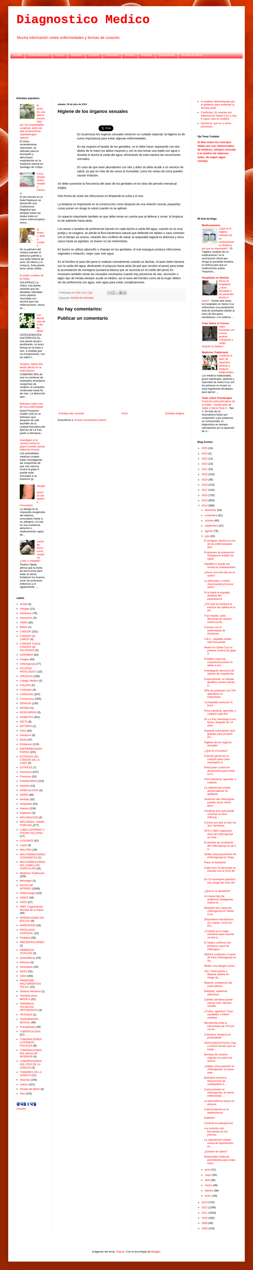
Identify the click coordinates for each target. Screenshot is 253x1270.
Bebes (23, 627)
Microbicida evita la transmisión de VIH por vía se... (219, 1026)
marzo (209, 1185)
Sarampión (26, 966)
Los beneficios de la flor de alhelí (41, 322)
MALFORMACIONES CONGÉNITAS (32, 856)
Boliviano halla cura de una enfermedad (31, 405)
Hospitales (26, 803)
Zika (22, 1093)
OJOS (23, 902)
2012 (205, 1207)
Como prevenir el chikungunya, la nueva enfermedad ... (219, 1092)
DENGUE (25, 703)
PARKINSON (27, 925)
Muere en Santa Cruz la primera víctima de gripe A (220, 650)
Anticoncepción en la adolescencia (216, 1111)
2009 (205, 1223)
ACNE (23, 604)
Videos (24, 1084)
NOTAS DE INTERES (82, 297)
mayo (208, 1174)
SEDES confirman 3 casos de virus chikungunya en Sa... (220, 957)
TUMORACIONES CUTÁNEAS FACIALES (31, 1042)
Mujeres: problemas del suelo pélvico (218, 984)
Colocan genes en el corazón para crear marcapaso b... (217, 759)
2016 (205, 495)
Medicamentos (211, 225)
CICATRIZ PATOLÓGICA (28, 670)
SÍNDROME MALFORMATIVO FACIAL (30, 983)
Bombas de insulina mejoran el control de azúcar (218, 1057)
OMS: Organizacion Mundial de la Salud (31, 908)
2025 (205, 448)
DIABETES (26, 717)
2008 (205, 1228)
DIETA (23, 721)
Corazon (93, 55)
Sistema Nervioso (30, 991)
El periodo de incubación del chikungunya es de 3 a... (220, 845)
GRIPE (24, 794)
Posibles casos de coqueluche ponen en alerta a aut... (218, 662)
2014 (205, 505)
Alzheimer (26, 613)
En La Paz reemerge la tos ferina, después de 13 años (220, 722)
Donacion (25, 735)
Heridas (130, 55)
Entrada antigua (174, 413)
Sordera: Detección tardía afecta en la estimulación (31, 367)
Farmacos (26, 771)
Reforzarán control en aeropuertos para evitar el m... (219, 770)
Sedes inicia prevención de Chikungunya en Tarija (220, 856)
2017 (205, 489)
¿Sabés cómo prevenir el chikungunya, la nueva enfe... (219, 1069)
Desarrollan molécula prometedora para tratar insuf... (219, 1160)
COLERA (25, 685)
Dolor (23, 730)
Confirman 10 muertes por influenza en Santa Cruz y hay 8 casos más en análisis (218, 115)
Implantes (25, 812)
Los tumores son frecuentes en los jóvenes (215, 1131)
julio (207, 536)
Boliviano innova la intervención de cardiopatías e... (215, 1081)
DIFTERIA (26, 726)
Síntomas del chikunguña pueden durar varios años (219, 802)
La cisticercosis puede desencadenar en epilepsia (217, 790)
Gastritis (25, 785)
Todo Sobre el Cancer (215, 323)
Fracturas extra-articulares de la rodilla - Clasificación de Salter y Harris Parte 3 (218, 404)
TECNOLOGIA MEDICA (28, 997)
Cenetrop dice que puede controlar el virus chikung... (219, 814)
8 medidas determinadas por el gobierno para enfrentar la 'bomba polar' (218, 104)
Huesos (24, 808)
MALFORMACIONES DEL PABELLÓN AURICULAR (32, 865)
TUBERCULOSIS (30, 1031)
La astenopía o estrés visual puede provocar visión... (218, 584)
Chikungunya (27, 663)
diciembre (211, 510)
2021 (205, 469)
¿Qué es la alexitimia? (217, 891)
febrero (209, 1190)
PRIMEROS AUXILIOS (27, 951)
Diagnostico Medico (83, 20)
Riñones (25, 962)
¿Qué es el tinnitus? (216, 750)
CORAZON (26, 694)
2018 (205, 484)
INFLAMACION (29, 817)
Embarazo (112, 55)
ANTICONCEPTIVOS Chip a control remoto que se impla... (220, 1046)
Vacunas (25, 1079)
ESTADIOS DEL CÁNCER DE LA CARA (29, 759)
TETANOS (26, 1014)
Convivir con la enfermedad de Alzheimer (214, 630)
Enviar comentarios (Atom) (90, 419)
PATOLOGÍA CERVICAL (27, 931)
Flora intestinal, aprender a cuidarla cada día (220, 712)
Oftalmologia (27, 893)
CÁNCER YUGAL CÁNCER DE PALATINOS (30, 647)
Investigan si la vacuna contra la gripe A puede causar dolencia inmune (32, 445)
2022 (205, 463)
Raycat (120, 1251)
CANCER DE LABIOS (28, 637)
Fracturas (25, 776)
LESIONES (26, 840)
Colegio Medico (29, 680)
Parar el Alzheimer (215, 862)
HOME (17, 55)
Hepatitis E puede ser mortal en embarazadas (219, 565)
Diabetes (76, 55)
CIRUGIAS (26, 676)
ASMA (23, 622)
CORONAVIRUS (38, 55)
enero (208, 1195)
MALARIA (25, 849)
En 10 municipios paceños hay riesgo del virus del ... (219, 882)
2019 (205, 479)
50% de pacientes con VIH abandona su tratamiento (220, 693)
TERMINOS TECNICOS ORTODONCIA (29, 1007)
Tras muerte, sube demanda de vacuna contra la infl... (217, 619)
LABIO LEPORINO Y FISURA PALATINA (32, 831)
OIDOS (24, 897)
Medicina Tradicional (32, 873)
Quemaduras (166, 55)
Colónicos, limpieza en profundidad (217, 1036)
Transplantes (27, 1026)
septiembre (212, 525)
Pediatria (146, 55)
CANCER (25, 631)
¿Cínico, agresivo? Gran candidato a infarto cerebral (218, 1014)
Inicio (125, 413)
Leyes (23, 845)
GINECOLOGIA (29, 790)
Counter (21, 1108)
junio (208, 1169)
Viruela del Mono (192, 55)
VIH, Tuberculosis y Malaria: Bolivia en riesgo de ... (216, 974)
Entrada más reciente (71, 413)
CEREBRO (26, 654)
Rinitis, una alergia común (219, 965)
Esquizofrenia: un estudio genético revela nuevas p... (219, 682)
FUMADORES (28, 781)
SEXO (23, 971)
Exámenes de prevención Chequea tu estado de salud (219, 555)
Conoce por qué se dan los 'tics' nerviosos (220, 824)
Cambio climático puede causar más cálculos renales (218, 1002)
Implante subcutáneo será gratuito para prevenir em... (219, 734)
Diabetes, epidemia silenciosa (215, 993)
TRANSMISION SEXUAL (29, 1021)
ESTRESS (26, 767)
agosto (209, 531)
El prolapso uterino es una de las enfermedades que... (219, 544)
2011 (205, 1212)
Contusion (26, 689)
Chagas (24, 659)
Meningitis (26, 880)
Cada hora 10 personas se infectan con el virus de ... (220, 871)
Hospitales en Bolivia (215, 277)
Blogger (155, 1251)
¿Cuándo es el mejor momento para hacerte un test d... (219, 934)
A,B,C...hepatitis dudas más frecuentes (217, 640)
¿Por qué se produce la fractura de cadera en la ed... (219, 607)
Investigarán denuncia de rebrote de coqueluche (219, 672)
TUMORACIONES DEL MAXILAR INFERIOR (31, 1053)
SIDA (23, 975)
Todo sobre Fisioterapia (217, 397)
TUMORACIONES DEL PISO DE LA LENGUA (31, 1064)
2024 (205, 453)
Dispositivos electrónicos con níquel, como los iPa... (218, 922)
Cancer (60, 55)
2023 (205, 458)
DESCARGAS (28, 712)
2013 (205, 1202)
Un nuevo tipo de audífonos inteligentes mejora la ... (218, 899)
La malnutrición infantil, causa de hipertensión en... (218, 1143)
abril (208, 1180)
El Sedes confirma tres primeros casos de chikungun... (217, 945)
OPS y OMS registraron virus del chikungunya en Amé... (218, 834)
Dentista (25, 707)
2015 (205, 500)
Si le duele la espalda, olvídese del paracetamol (217, 595)
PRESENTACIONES (32, 942)
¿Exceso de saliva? (215, 1151)
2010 (205, 1217)
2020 (205, 474)
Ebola (23, 739)
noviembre (211, 515)
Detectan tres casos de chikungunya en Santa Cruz (219, 911)
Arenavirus (26, 617)
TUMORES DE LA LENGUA (30, 1074)
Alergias (24, 608)
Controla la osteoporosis (218, 1123)
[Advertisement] (126, 77)
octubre (210, 520)
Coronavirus (27, 698)
